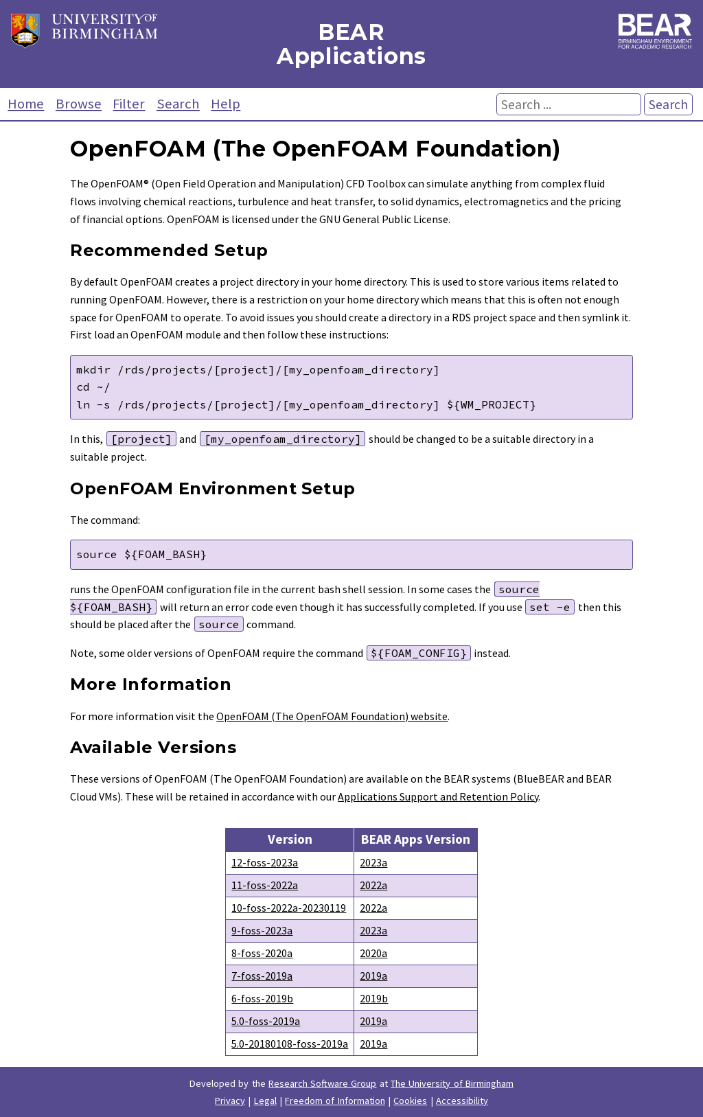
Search (178, 104)
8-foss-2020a (261, 953)
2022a (373, 885)
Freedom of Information (335, 1100)
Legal (265, 1100)
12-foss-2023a (264, 862)
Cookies (410, 1100)
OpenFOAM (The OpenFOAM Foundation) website (332, 716)
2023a (373, 862)
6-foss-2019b (262, 998)
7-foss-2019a (261, 975)
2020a (373, 953)
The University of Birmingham (452, 1083)
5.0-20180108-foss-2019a (289, 1043)
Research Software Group (322, 1083)
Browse (79, 104)
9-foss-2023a (261, 930)
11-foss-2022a (264, 885)
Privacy (230, 1100)
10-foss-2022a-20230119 (288, 907)
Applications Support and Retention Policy (438, 796)
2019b (374, 998)
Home (26, 104)
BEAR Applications (351, 44)
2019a (373, 975)
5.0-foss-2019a (265, 1021)
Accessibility (462, 1100)
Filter (129, 104)
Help (225, 104)
